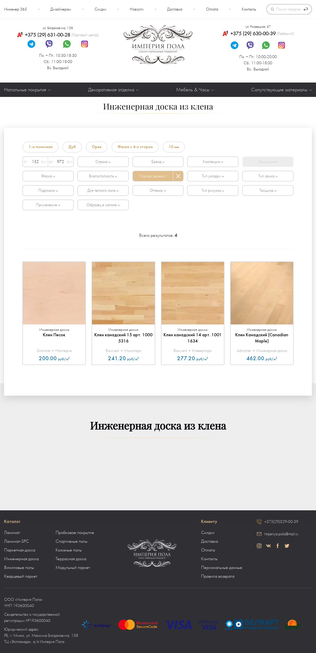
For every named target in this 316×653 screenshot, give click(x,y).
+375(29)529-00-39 (281, 521)
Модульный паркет (73, 567)
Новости (137, 9)
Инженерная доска (21, 558)
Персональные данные (221, 567)
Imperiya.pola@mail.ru (281, 534)
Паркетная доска (19, 550)
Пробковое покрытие (75, 532)
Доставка (174, 9)
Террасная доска (71, 558)
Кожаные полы (69, 550)
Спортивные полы (71, 541)
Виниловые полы (19, 567)
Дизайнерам (60, 9)
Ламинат (12, 532)
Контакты (249, 9)
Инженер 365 (15, 9)
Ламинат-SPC (16, 541)
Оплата (212, 9)
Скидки (100, 9)
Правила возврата (217, 576)
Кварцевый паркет (20, 576)
